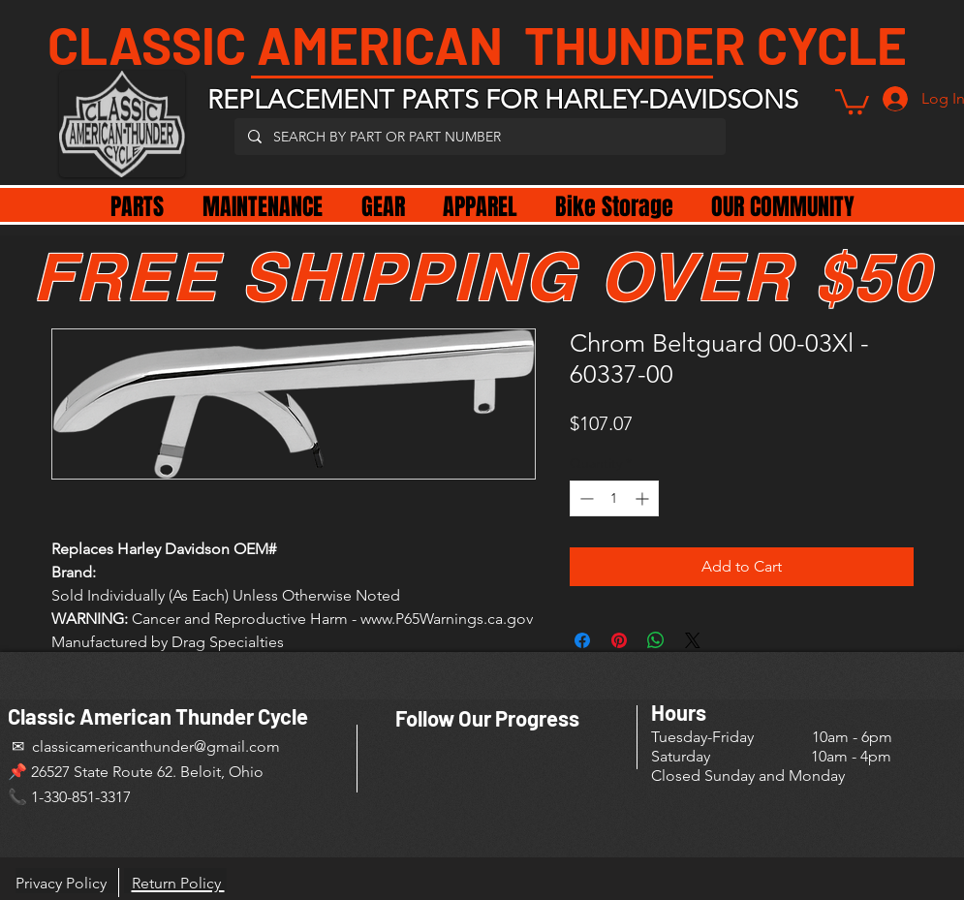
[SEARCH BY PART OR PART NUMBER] (479, 136)
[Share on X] (692, 640)
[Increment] (644, 498)
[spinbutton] (614, 498)
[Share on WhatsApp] (656, 640)
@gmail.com (237, 746)
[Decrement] (585, 498)
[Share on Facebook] (582, 640)
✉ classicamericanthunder (101, 746)
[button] (852, 100)
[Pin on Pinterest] (619, 640)
